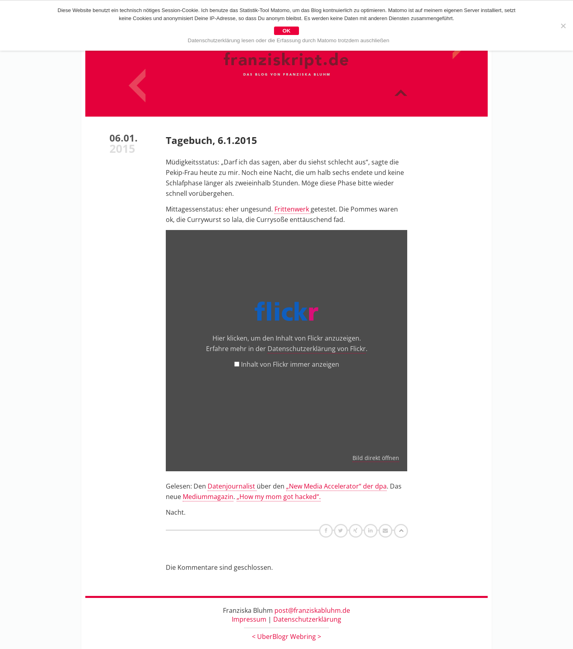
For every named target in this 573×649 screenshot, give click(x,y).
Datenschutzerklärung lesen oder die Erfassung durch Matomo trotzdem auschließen (289, 40)
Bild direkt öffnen (375, 458)
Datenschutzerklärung (307, 619)
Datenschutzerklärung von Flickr (317, 348)
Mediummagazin (208, 496)
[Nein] (563, 26)
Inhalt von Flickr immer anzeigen (290, 364)
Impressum (249, 619)
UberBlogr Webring (286, 636)
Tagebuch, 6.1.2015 (211, 140)
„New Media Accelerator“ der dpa (336, 486)
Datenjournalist (232, 486)
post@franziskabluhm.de (312, 610)
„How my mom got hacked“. (279, 496)
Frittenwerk (292, 209)
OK (286, 31)
